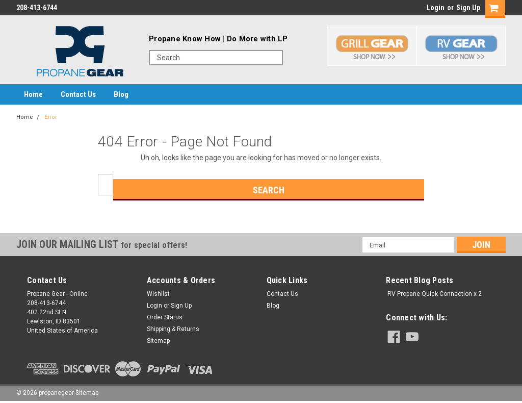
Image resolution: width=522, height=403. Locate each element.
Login (436, 8)
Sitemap (158, 340)
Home (33, 94)
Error (50, 117)
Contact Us (78, 94)
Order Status (164, 317)
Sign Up (468, 8)
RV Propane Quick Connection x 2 (434, 293)
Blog (121, 94)
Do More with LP (257, 38)
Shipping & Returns (173, 329)
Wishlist (158, 293)
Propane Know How (185, 38)
